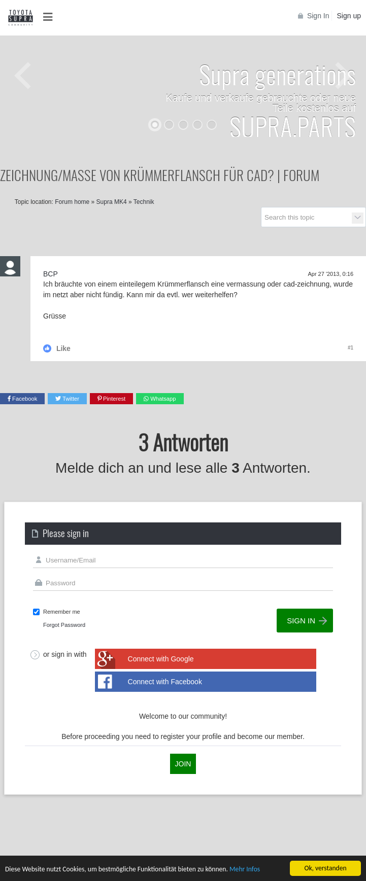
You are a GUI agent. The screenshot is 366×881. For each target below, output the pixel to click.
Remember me (61, 612)
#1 (350, 347)
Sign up (349, 16)
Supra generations (277, 73)
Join (183, 764)
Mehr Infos (244, 870)
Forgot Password (64, 625)
